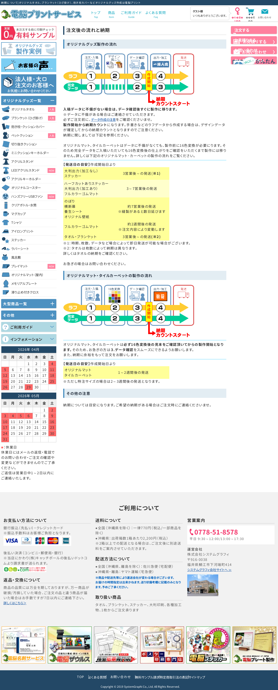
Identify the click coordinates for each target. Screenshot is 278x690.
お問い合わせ (264, 17)
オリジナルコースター (26, 187)
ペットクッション (33, 135)
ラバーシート (20, 248)
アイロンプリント (22, 231)
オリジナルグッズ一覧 (22, 100)
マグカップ (18, 213)
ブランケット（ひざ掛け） (33, 118)
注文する (254, 34)
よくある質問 (81, 676)
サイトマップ (213, 676)
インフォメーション (26, 339)
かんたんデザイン (254, 81)
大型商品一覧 (15, 303)
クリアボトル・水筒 (24, 205)
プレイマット (33, 266)
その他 (9, 315)
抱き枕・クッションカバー (28, 126)
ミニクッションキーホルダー (30, 152)
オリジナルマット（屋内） (27, 274)
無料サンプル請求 (141, 676)
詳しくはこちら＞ (17, 603)
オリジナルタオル (33, 109)
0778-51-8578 (218, 532)
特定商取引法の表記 (180, 676)
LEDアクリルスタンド (33, 170)
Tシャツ (16, 222)
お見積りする (254, 50)
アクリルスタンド (22, 161)
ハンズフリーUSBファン (33, 196)
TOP (59, 676)
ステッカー (18, 240)
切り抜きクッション (24, 144)
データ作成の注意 (105, 119)
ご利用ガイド (21, 327)
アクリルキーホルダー (26, 179)
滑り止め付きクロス (25, 292)
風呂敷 (16, 257)
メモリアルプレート (24, 283)
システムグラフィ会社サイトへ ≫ (213, 569)
